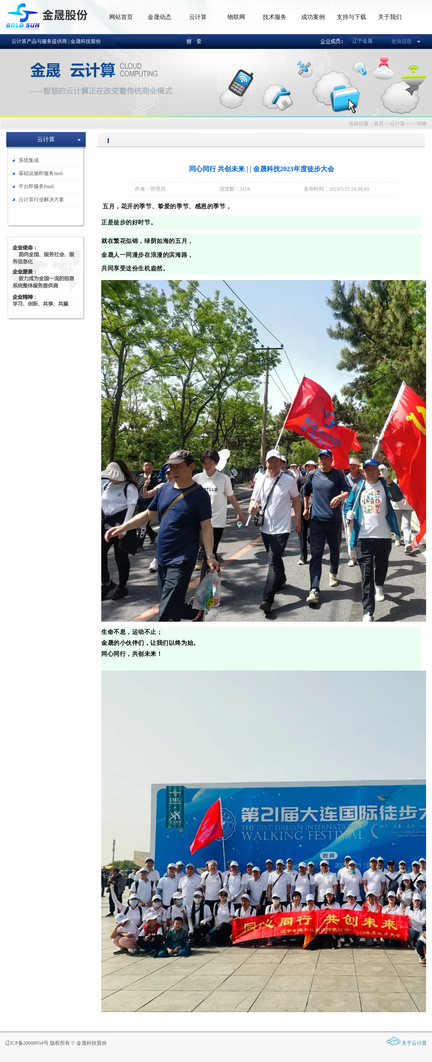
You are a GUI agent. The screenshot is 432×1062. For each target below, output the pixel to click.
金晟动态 (159, 17)
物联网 (236, 17)
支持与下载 (351, 17)
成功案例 (313, 17)
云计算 (198, 17)
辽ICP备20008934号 (27, 1043)
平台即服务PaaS (36, 186)
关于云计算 (414, 1043)
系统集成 (29, 160)
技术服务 (274, 17)
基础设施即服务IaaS (41, 173)
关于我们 (390, 17)
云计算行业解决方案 (41, 199)
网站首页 (121, 17)
